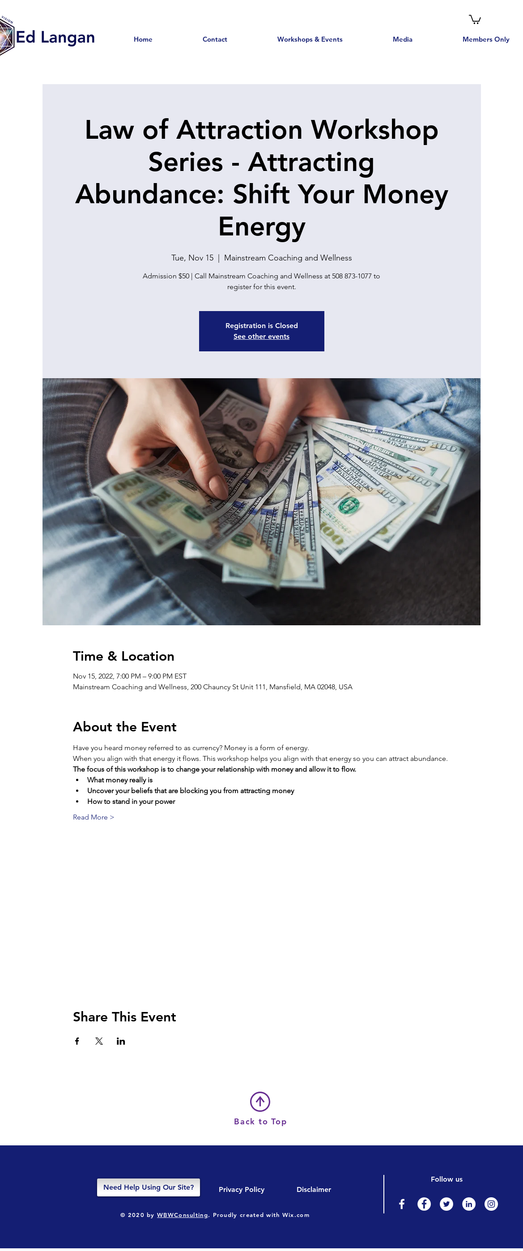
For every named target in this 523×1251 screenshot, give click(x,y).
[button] (475, 19)
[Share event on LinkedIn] (121, 1041)
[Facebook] (401, 1204)
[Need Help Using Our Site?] (148, 1187)
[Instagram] (491, 1204)
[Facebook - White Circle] (424, 1204)
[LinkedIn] (469, 1204)
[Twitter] (446, 1204)
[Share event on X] (99, 1041)
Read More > (94, 817)
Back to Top (260, 1121)
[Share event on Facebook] (77, 1041)
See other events (261, 336)
